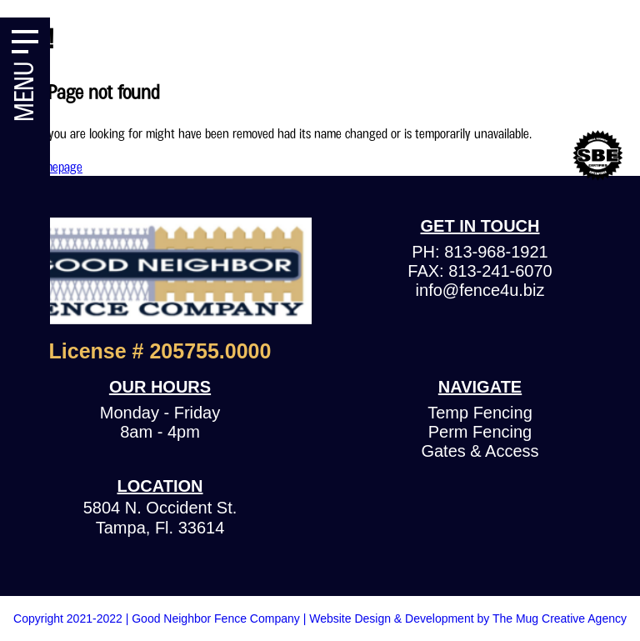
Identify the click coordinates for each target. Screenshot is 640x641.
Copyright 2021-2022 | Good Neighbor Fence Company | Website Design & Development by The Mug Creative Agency (320, 618)
